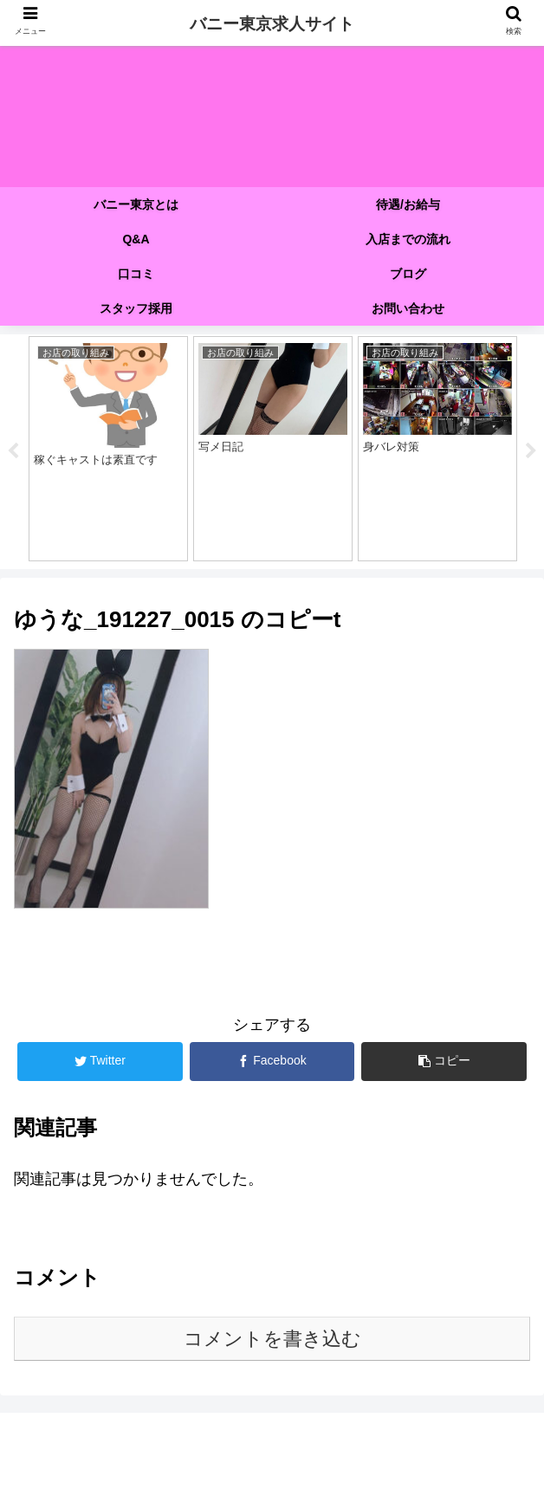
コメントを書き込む (272, 1339)
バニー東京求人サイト (272, 24)
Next (531, 451)
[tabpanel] (108, 448)
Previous (13, 451)
